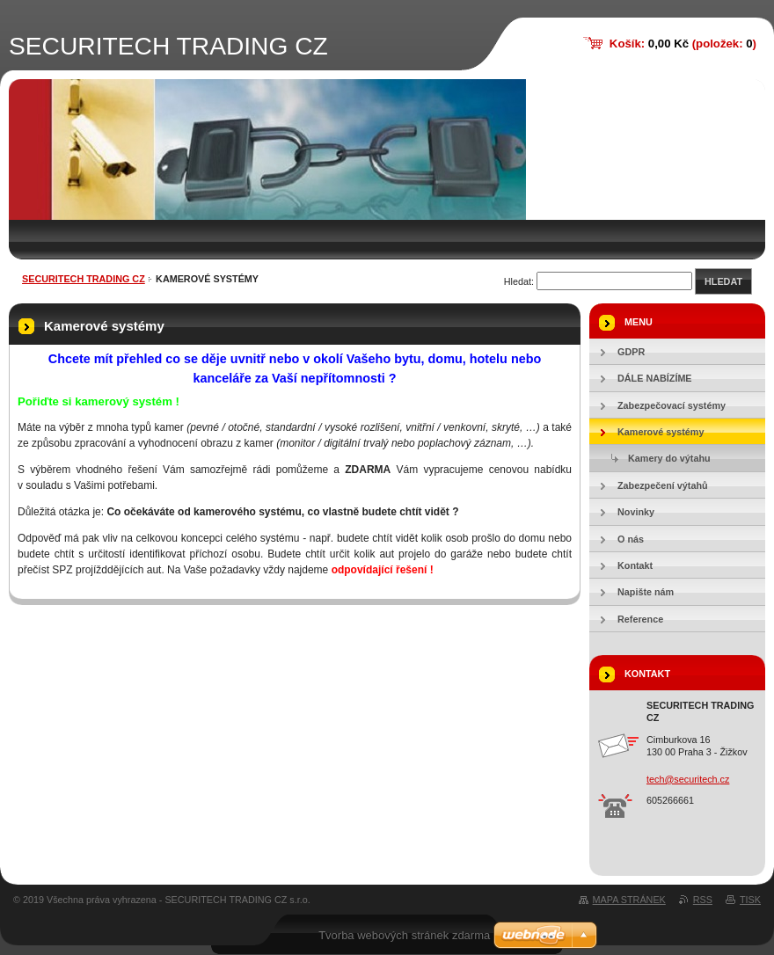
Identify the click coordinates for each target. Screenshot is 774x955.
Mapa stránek (629, 899)
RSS (702, 899)
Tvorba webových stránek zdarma (404, 935)
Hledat (723, 281)
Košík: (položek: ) (683, 43)
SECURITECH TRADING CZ (83, 278)
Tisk (750, 899)
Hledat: (519, 281)
